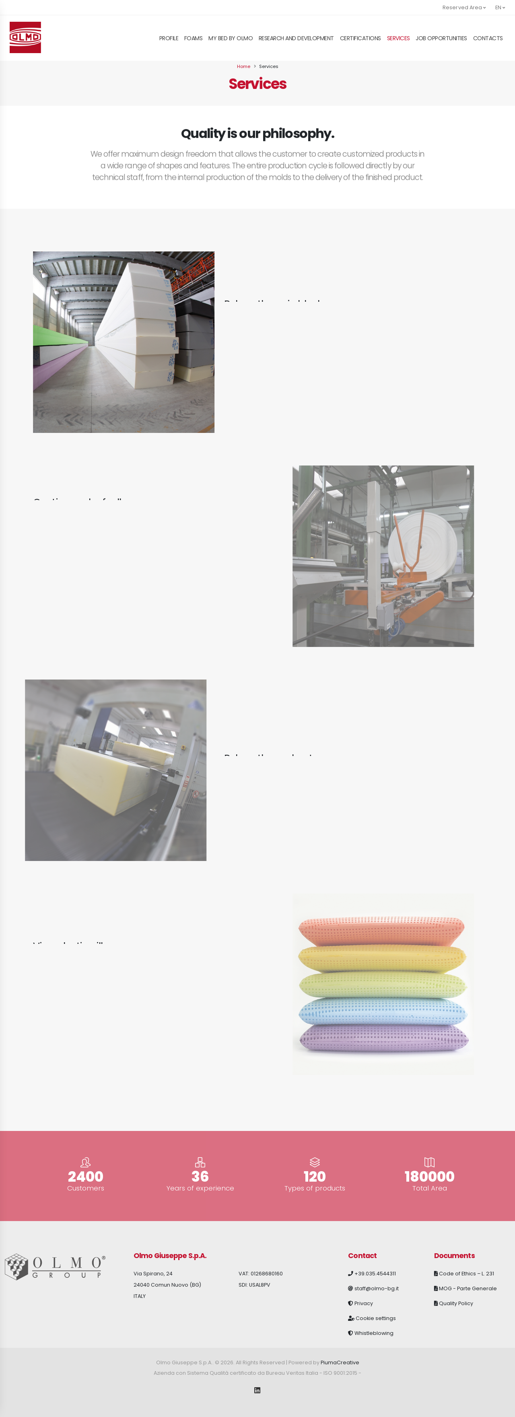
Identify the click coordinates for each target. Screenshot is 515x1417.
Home (243, 66)
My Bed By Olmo (230, 38)
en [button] (500, 7)
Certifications (360, 38)
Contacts (488, 38)
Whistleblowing (373, 1333)
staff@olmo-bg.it (376, 1288)
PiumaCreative (340, 1362)
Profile (169, 38)
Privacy (363, 1303)
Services (398, 38)
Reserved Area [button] (464, 7)
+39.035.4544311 (375, 1273)
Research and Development (296, 38)
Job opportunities (441, 38)
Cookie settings (376, 1318)
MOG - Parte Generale (468, 1288)
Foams (193, 38)
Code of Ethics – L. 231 (466, 1273)
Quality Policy (456, 1303)
